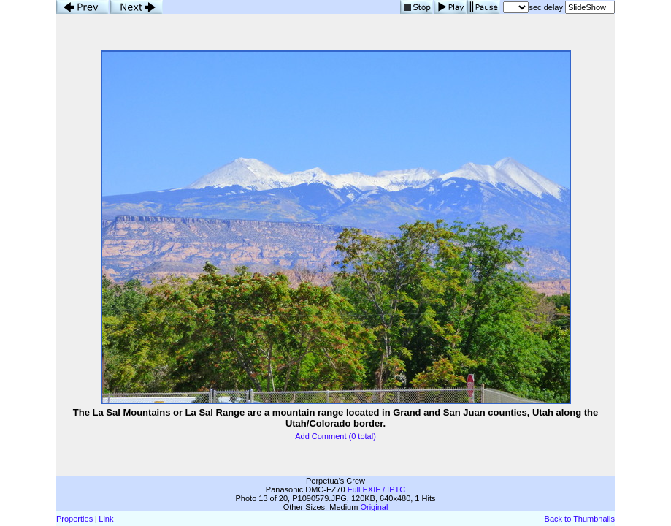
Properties (74, 518)
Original (374, 507)
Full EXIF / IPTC (376, 489)
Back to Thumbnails (580, 518)
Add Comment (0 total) (335, 436)
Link (106, 518)
